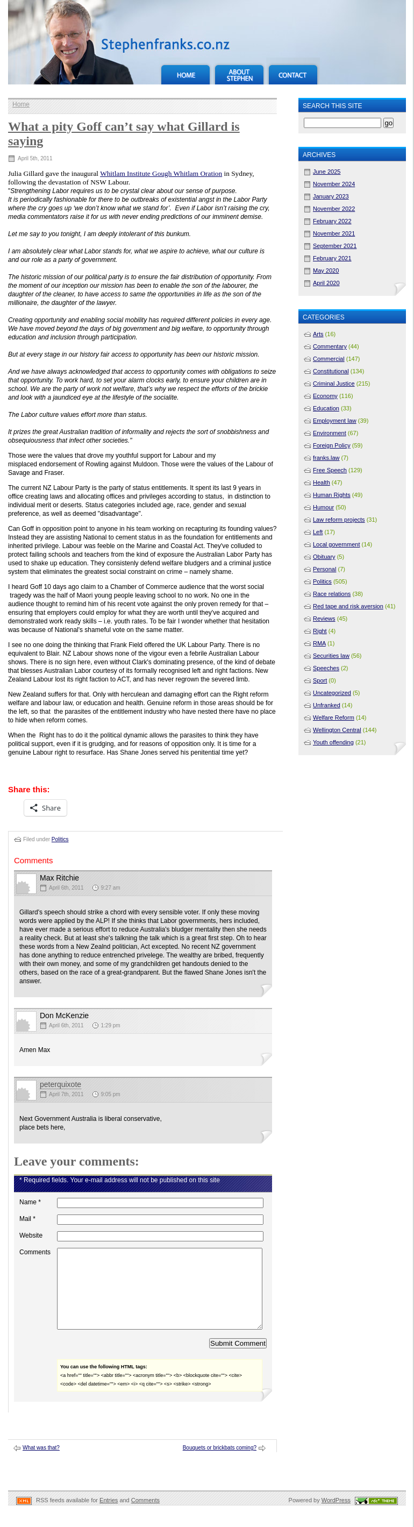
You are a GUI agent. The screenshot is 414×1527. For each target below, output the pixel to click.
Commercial (329, 359)
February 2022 (332, 221)
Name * (30, 1202)
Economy (325, 396)
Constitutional (331, 371)
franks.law (326, 457)
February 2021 (332, 258)
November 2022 (334, 208)
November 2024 (334, 184)
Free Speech (330, 470)
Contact (293, 71)
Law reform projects (339, 519)
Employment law (334, 420)
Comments (35, 1252)
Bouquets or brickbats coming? (219, 1464)
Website (30, 1235)
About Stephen (239, 71)
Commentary (330, 346)
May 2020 (326, 270)
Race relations (332, 594)
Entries (108, 1516)
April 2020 (326, 283)
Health (321, 482)
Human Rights (332, 495)
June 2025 (326, 171)
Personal (324, 569)
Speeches (326, 668)
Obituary (324, 556)
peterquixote (60, 1084)
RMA (319, 643)
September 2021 (334, 246)
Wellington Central (337, 730)
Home (185, 71)
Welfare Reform (333, 717)
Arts (318, 334)
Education (326, 408)
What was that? (41, 1464)
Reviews (324, 618)
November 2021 (334, 233)
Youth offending (333, 742)
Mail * (27, 1219)
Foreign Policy (332, 445)
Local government (336, 544)
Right (320, 631)
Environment (329, 433)
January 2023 (331, 196)
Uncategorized (332, 693)
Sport (320, 680)
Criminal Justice (334, 383)
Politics (60, 839)
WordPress (336, 1516)
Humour (323, 507)
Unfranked (326, 705)
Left (318, 532)
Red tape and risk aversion (348, 606)
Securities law (331, 655)
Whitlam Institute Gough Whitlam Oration (161, 173)
